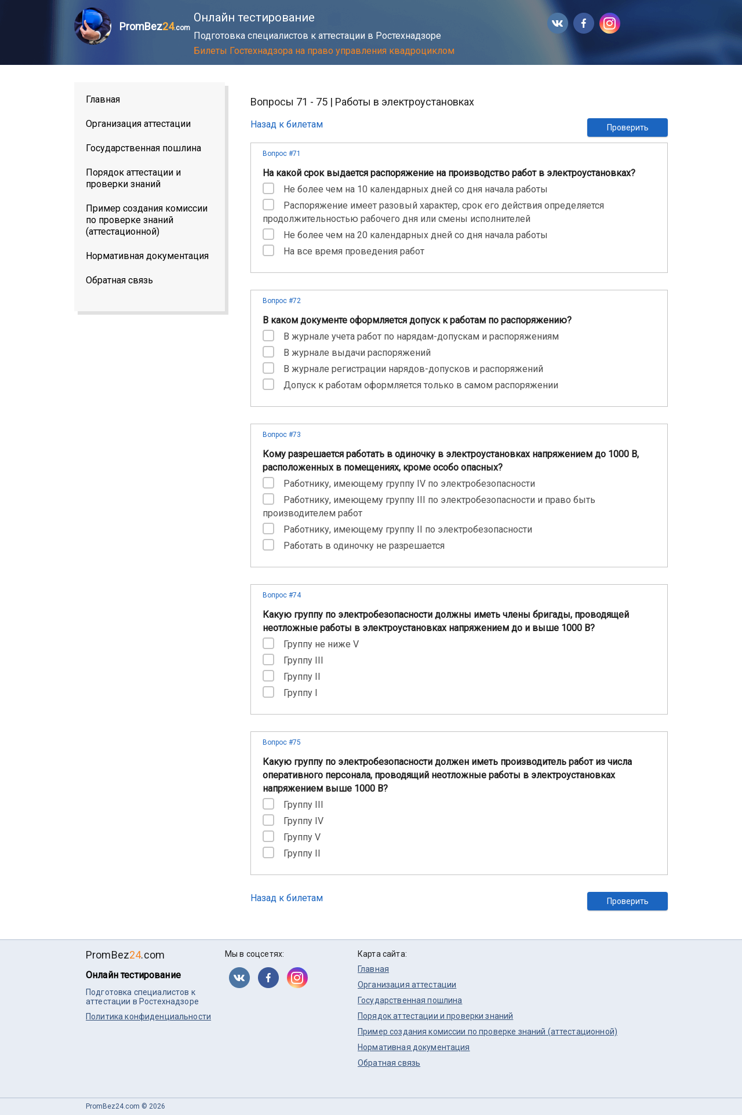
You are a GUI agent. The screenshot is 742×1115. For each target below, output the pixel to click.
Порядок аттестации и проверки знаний (133, 178)
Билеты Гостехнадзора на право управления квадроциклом (324, 50)
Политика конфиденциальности (148, 1016)
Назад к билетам (286, 124)
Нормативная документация (147, 255)
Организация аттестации (138, 123)
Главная (103, 99)
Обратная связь (119, 280)
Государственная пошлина (143, 148)
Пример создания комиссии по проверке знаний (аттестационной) (147, 220)
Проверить (628, 127)
